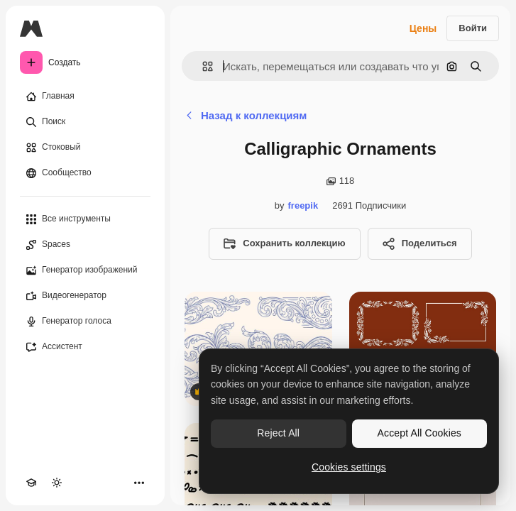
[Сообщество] (85, 173)
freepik (303, 205)
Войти (473, 28)
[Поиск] (85, 122)
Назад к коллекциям (246, 115)
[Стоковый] (85, 147)
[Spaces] (85, 244)
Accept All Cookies (419, 433)
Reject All (278, 433)
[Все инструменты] (85, 219)
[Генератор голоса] (85, 321)
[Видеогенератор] (85, 296)
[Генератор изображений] (85, 270)
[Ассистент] (85, 347)
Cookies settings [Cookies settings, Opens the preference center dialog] (349, 467)
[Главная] (85, 96)
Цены (423, 28)
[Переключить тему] (56, 482)
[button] (201, 66)
